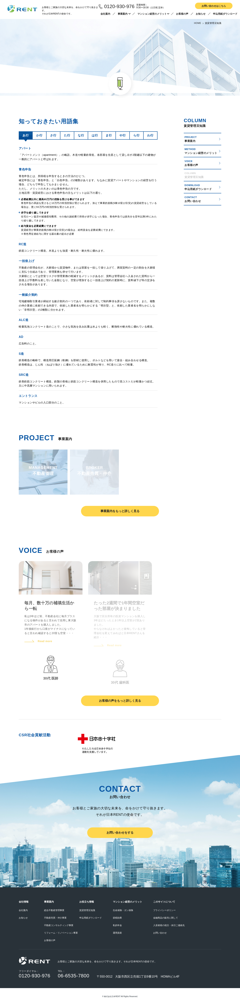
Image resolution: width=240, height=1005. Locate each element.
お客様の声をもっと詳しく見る (120, 700)
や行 (122, 135)
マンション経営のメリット (153, 13)
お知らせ (201, 13)
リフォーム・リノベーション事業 (61, 933)
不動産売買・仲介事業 (55, 917)
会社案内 (105, 13)
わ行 (150, 135)
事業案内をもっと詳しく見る (120, 511)
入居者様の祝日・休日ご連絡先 (169, 925)
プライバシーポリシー (164, 910)
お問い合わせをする (120, 832)
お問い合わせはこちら (214, 6)
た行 (67, 135)
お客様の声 (182, 13)
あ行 (25, 135)
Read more (45, 641)
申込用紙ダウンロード (225, 13)
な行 (81, 135)
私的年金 (117, 925)
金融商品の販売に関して (165, 917)
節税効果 (117, 917)
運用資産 (117, 933)
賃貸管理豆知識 (87, 910)
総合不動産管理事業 (54, 910)
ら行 (136, 135)
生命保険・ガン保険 (123, 910)
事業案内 (125, 13)
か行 (39, 135)
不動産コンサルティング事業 (58, 925)
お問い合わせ (160, 933)
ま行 (109, 135)
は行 (95, 135)
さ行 (53, 135)
